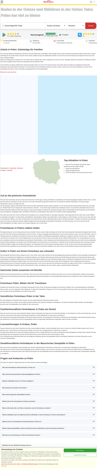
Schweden (9, 170)
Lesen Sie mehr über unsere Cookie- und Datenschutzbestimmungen (19, 464)
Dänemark (20, 168)
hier (57, 464)
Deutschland (13, 168)
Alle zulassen (80, 450)
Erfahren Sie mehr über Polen (8, 72)
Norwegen (3, 170)
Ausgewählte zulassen (80, 455)
